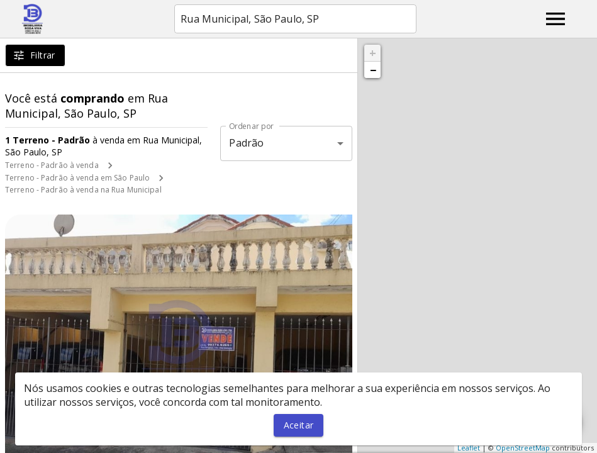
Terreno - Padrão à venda (52, 165)
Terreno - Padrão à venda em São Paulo (77, 177)
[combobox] (295, 18)
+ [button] (372, 52)
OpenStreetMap (523, 447)
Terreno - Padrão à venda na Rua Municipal (83, 189)
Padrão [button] (246, 143)
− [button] (373, 69)
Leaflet (468, 447)
